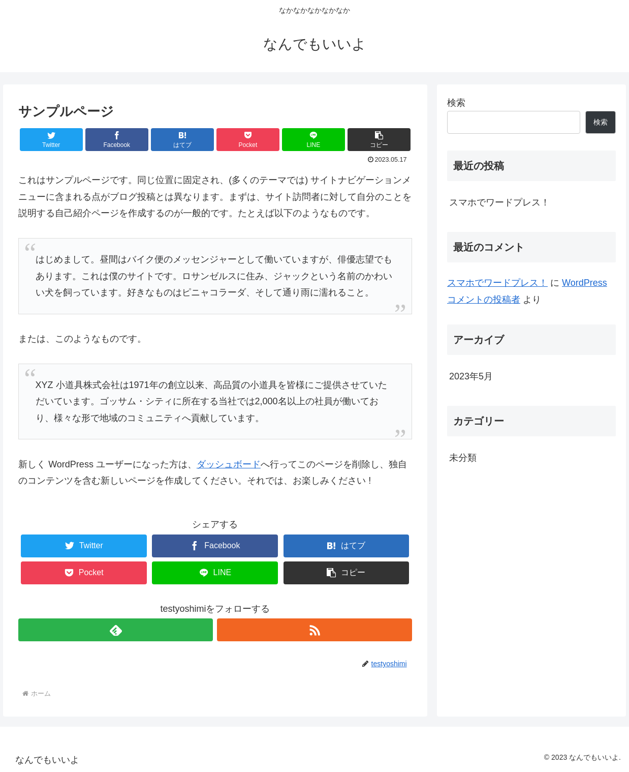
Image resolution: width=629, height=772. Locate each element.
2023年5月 (471, 376)
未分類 (463, 458)
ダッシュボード (229, 464)
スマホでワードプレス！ (499, 202)
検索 (456, 103)
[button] (379, 139)
